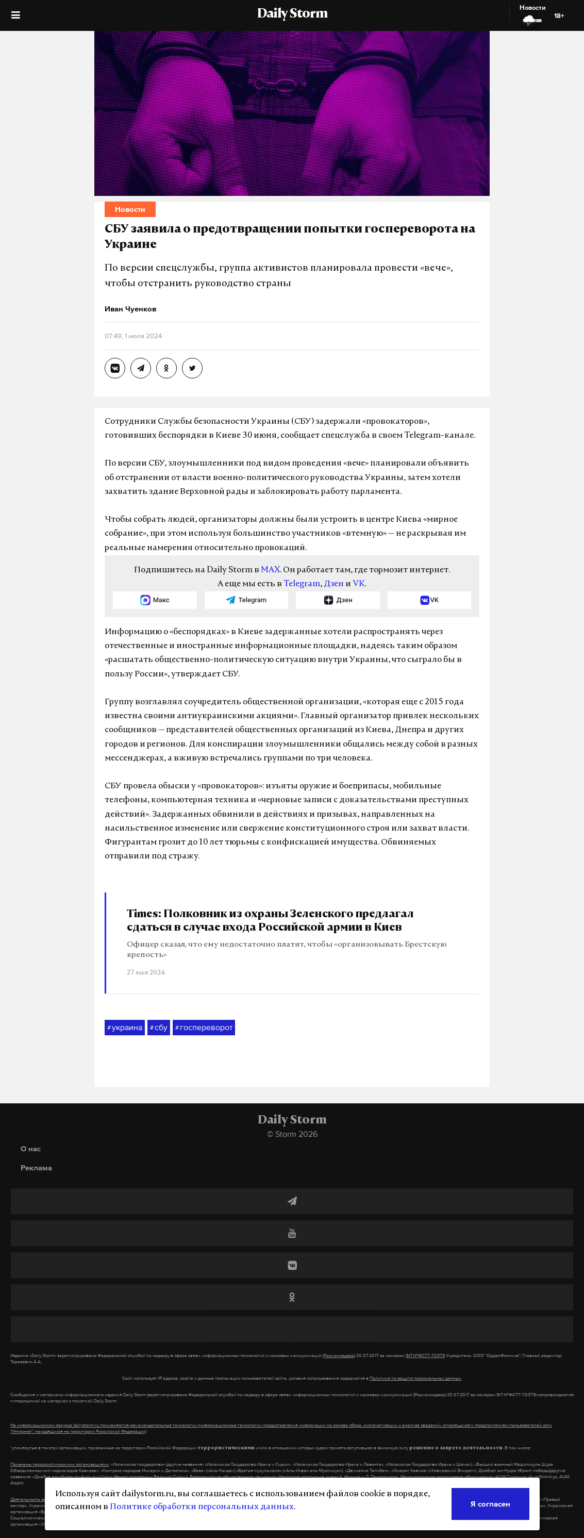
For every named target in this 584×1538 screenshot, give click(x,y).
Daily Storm (292, 14)
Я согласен (490, 1503)
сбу (159, 1027)
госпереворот (203, 1027)
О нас (31, 1148)
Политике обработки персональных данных (202, 1507)
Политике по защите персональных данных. (416, 1378)
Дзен (334, 584)
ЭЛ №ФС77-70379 (425, 1355)
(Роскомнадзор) (339, 1355)
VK (359, 584)
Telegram (301, 584)
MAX (270, 570)
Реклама (36, 1167)
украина (124, 1027)
